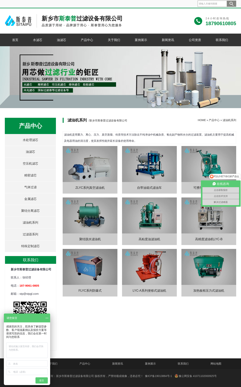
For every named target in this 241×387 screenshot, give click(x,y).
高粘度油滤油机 (149, 239)
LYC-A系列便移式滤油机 (149, 290)
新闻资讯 (168, 40)
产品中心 (87, 40)
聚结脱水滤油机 (90, 239)
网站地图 (216, 363)
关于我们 (114, 40)
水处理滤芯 (30, 140)
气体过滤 (30, 187)
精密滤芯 (30, 175)
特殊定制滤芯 (30, 246)
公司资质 (195, 40)
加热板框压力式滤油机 (208, 290)
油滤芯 (61, 40)
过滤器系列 (30, 234)
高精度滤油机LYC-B (208, 239)
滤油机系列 (30, 222)
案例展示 (141, 40)
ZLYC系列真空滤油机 (90, 187)
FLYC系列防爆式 (90, 290)
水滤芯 (37, 40)
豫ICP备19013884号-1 (158, 376)
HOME (202, 120)
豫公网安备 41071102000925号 (196, 376)
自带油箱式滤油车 (149, 187)
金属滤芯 (30, 199)
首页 (15, 40)
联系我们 (222, 40)
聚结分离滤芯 (30, 210)
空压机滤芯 (30, 163)
